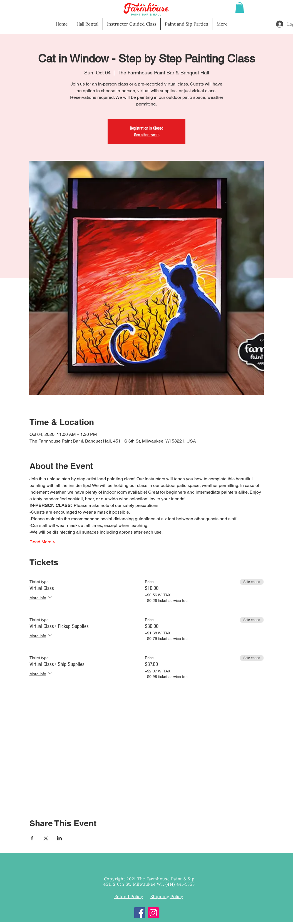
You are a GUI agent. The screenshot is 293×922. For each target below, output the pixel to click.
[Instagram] (153, 912)
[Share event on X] (45, 838)
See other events (146, 134)
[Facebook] (139, 912)
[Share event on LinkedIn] (59, 838)
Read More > (42, 541)
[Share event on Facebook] (32, 838)
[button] (239, 7)
